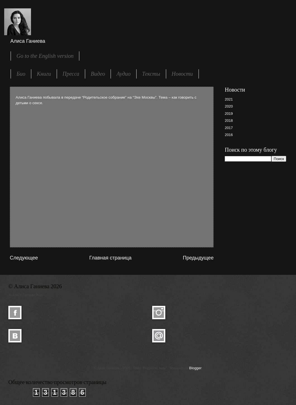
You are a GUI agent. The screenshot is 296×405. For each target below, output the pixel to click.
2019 (229, 113)
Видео (98, 74)
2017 (229, 128)
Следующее (24, 258)
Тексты (151, 74)
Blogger (195, 368)
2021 (229, 99)
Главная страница (110, 258)
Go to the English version (44, 56)
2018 (229, 120)
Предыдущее (198, 258)
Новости (182, 74)
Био (20, 74)
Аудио (123, 74)
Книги (44, 74)
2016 (229, 135)
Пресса (71, 74)
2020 (229, 106)
